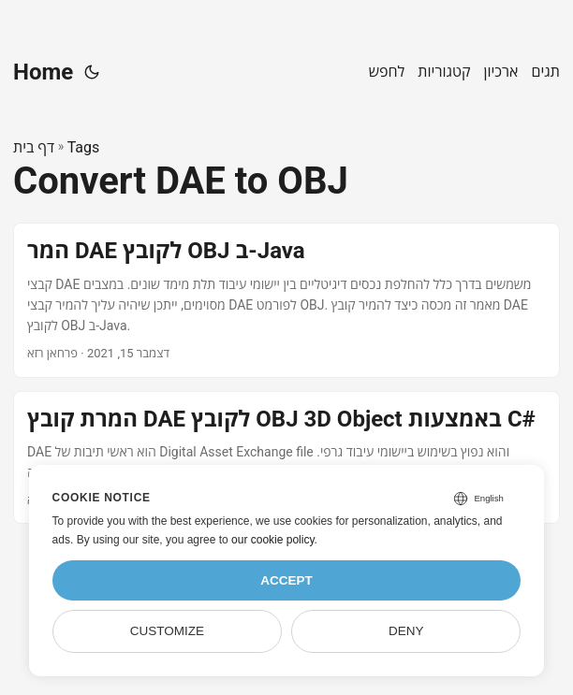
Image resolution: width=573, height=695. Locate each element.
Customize (167, 631)
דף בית (33, 147)
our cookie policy (273, 539)
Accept (286, 580)
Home (43, 72)
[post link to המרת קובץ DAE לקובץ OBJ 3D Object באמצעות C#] (286, 458)
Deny (406, 631)
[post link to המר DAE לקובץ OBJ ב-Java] (286, 300)
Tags (83, 147)
